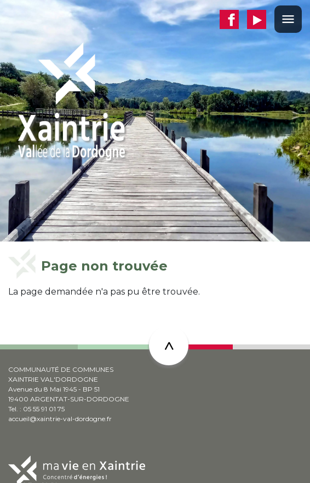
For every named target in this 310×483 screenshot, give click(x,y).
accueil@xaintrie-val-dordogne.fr (60, 419)
